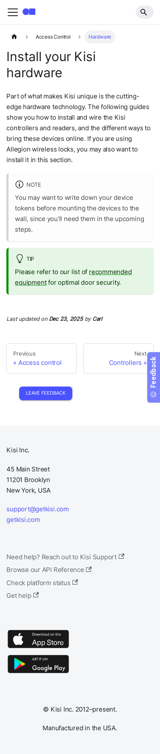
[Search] (145, 12)
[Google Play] (38, 673)
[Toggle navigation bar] (12, 12)
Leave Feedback (46, 393)
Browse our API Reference (49, 570)
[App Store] (38, 648)
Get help (22, 595)
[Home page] (14, 37)
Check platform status (42, 583)
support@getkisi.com (37, 509)
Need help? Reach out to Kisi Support (65, 557)
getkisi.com (23, 520)
